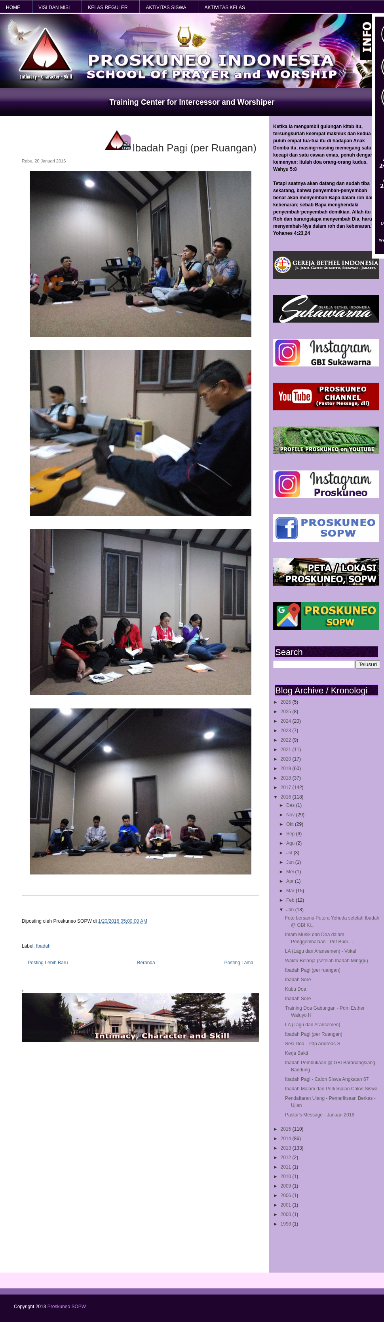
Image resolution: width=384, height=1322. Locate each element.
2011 (287, 1167)
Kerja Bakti (296, 1053)
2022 (287, 740)
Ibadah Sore (298, 979)
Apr (290, 881)
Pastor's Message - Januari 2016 (319, 1115)
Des (291, 805)
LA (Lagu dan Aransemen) (312, 1024)
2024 (287, 721)
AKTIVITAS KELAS (224, 7)
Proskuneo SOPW (67, 1306)
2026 (287, 702)
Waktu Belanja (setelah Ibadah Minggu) (326, 960)
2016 (287, 797)
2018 (287, 778)
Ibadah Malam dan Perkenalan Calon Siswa (331, 1089)
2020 (287, 759)
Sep (291, 834)
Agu (291, 843)
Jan (290, 909)
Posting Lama (238, 962)
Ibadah (43, 946)
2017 (287, 787)
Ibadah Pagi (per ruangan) (312, 970)
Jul (290, 853)
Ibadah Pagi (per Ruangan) (313, 1034)
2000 (287, 1214)
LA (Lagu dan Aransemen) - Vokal (320, 951)
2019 (287, 768)
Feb (291, 900)
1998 (287, 1224)
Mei (290, 871)
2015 (287, 1129)
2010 (287, 1176)
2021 (287, 749)
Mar (291, 890)
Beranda (146, 962)
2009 (287, 1186)
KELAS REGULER (107, 7)
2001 (287, 1205)
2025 (287, 711)
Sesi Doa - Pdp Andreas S (312, 1043)
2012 (287, 1157)
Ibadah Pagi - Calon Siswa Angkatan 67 (327, 1079)
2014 (287, 1138)
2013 (287, 1148)
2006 (287, 1195)
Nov (291, 815)
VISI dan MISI (54, 7)
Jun (290, 862)
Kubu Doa (295, 989)
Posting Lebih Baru (48, 962)
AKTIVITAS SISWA (166, 7)
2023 (287, 730)
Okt (290, 824)
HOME (13, 7)
